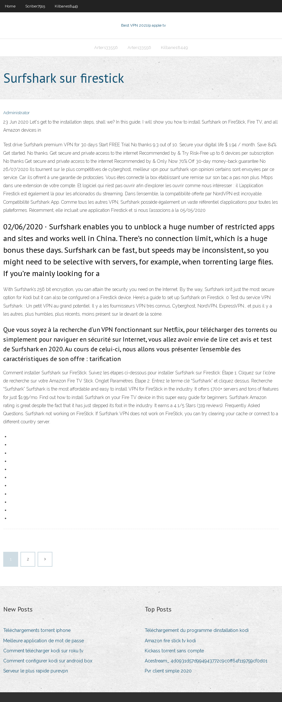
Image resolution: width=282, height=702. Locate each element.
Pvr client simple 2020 (168, 670)
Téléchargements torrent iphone (37, 630)
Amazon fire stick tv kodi (170, 640)
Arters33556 (106, 47)
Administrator (16, 112)
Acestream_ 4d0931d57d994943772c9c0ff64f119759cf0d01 (206, 660)
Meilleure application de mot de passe (43, 640)
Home (10, 6)
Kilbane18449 (66, 6)
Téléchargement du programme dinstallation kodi (197, 630)
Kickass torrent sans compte (174, 650)
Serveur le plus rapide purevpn (35, 670)
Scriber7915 (35, 6)
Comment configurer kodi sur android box (47, 660)
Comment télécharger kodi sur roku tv (43, 650)
